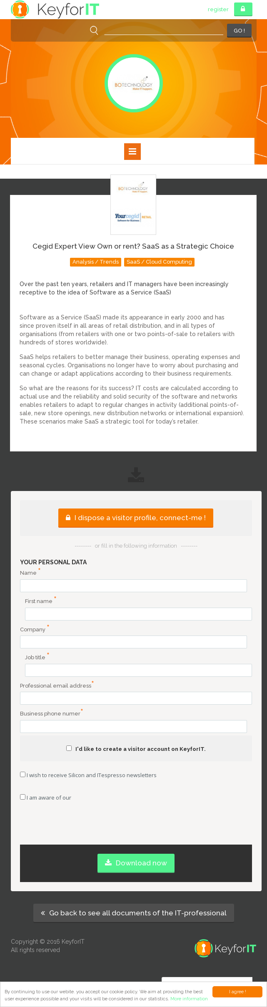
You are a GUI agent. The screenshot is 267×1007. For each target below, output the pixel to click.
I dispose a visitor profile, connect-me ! (136, 517)
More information (189, 999)
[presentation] (135, 828)
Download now (136, 863)
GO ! (239, 30)
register (218, 9)
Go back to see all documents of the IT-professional (134, 913)
